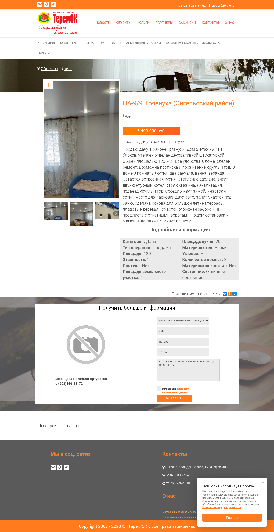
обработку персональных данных (175, 390)
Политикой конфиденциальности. (221, 507)
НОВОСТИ (103, 22)
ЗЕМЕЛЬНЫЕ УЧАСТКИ (143, 43)
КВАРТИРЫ (46, 43)
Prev (48, 213)
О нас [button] (169, 495)
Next (116, 213)
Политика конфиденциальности (181, 517)
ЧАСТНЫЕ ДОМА (94, 43)
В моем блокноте (221, 5)
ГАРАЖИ (43, 53)
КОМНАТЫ (68, 43)
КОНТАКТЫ (210, 22)
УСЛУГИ (143, 22)
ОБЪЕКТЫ (123, 22)
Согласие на (173, 388)
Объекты (49, 68)
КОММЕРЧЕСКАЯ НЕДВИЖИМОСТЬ (193, 43)
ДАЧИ (116, 43)
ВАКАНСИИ (187, 22)
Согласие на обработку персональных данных (189, 512)
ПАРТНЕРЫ (164, 22)
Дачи (67, 68)
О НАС (229, 22)
